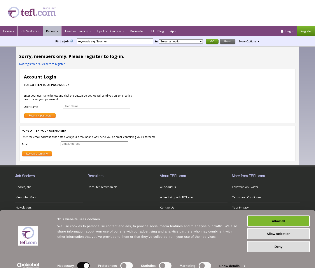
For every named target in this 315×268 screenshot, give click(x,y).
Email (25, 144)
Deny (279, 240)
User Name (31, 107)
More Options (247, 41)
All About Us (168, 187)
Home (7, 31)
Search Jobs (24, 187)
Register (306, 31)
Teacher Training (76, 31)
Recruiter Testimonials (102, 187)
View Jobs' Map (26, 197)
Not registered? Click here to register (42, 64)
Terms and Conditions (246, 197)
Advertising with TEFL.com (177, 197)
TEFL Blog (156, 31)
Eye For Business (109, 31)
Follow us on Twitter (245, 187)
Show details (229, 259)
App (173, 31)
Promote (136, 31)
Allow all (278, 214)
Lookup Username (37, 153)
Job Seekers (29, 31)
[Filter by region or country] (181, 41)
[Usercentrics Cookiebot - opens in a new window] (28, 259)
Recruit (51, 31)
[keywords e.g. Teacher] (115, 41)
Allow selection (278, 227)
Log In (287, 31)
